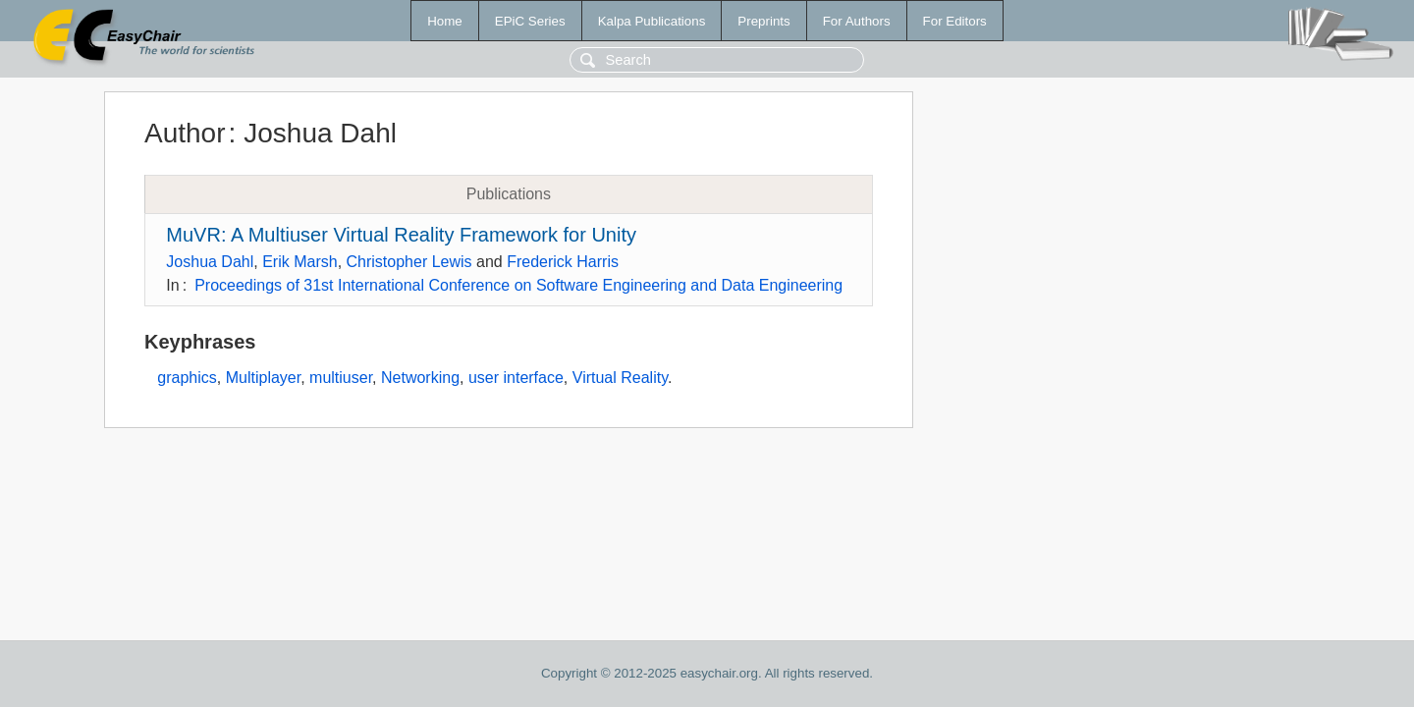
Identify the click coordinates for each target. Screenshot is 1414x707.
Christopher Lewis (409, 261)
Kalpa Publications (652, 21)
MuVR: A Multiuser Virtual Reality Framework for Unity (401, 234)
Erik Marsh (299, 261)
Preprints (763, 21)
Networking (420, 377)
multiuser (340, 377)
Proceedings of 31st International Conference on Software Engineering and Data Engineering (518, 285)
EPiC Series (530, 21)
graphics (186, 377)
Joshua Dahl (209, 261)
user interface (516, 377)
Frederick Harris (563, 261)
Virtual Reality (620, 377)
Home (444, 21)
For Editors (955, 21)
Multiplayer (263, 377)
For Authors (857, 21)
